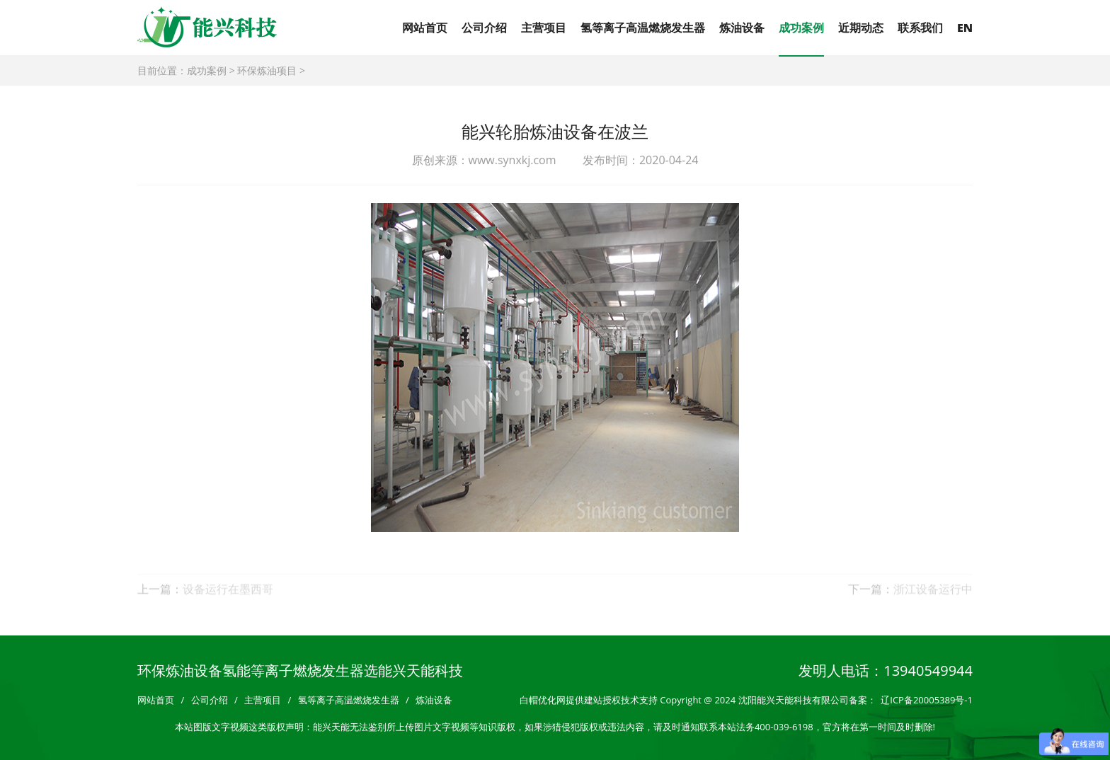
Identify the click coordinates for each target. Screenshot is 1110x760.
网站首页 (424, 27)
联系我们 (920, 27)
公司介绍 (484, 27)
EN (965, 27)
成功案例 (801, 27)
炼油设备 (742, 27)
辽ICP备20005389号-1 (927, 699)
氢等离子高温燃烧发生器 (642, 27)
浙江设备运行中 (933, 597)
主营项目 (543, 27)
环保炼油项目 (267, 70)
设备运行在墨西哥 (228, 597)
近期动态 (860, 27)
